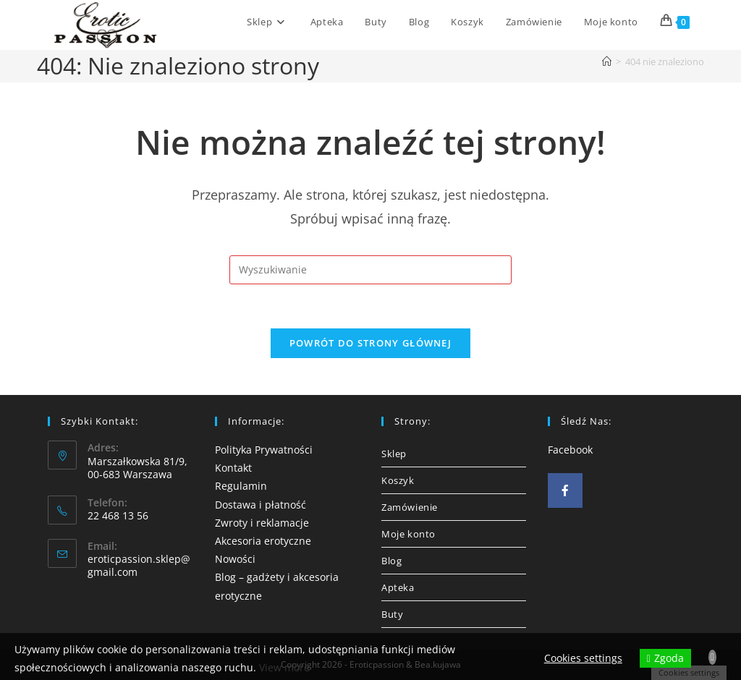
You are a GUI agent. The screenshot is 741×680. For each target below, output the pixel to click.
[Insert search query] (370, 269)
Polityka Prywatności (264, 449)
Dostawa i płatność (260, 504)
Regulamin (241, 486)
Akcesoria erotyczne (263, 541)
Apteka (398, 587)
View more (284, 667)
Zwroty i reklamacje (262, 523)
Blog (391, 560)
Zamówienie (409, 507)
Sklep (394, 453)
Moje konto (408, 533)
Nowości (235, 559)
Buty (392, 614)
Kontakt (233, 468)
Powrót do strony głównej (370, 342)
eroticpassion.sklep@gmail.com (139, 565)
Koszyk (398, 480)
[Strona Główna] (606, 61)
